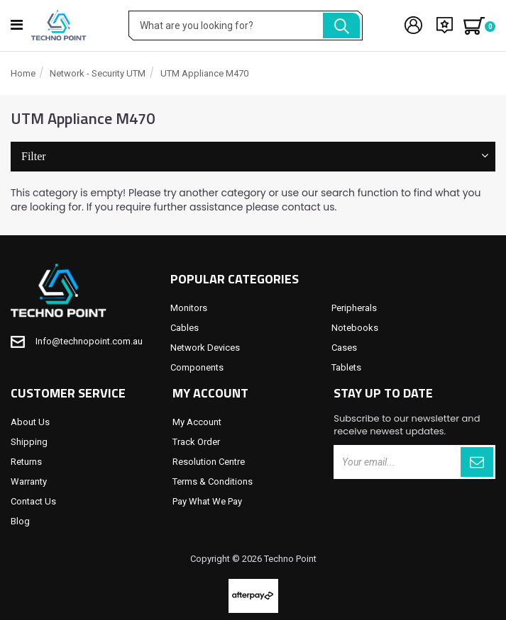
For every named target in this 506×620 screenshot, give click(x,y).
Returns (26, 461)
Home (23, 73)
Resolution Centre (208, 461)
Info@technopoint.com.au (89, 341)
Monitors (188, 308)
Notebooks (354, 327)
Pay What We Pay (207, 501)
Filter (253, 156)
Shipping (29, 441)
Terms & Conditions (212, 481)
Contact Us (33, 501)
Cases (344, 347)
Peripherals (354, 308)
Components (197, 367)
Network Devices (205, 347)
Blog (20, 521)
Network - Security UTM (97, 73)
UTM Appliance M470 (204, 73)
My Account (196, 422)
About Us (30, 422)
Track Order (196, 441)
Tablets (346, 367)
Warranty (29, 481)
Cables (184, 327)
